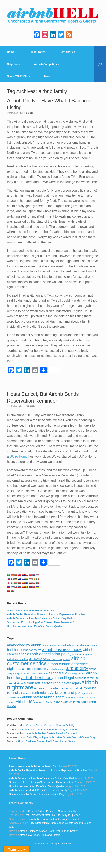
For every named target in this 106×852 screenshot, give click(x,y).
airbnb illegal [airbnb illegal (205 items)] (63, 678)
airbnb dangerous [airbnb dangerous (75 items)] (56, 669)
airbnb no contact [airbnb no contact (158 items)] (47, 688)
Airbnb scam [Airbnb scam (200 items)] (53, 697)
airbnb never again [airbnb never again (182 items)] (65, 683)
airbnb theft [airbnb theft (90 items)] (71, 697)
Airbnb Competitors (46, 64)
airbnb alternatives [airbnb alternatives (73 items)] (51, 645)
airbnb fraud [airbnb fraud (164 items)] (58, 673)
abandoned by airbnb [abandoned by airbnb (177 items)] (24, 645)
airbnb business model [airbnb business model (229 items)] (62, 649)
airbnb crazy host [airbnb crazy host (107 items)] (59, 659)
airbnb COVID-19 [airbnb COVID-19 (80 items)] (38, 659)
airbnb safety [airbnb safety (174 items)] (32, 697)
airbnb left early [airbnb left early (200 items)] (37, 683)
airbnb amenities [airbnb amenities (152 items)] (73, 645)
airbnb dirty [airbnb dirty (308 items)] (77, 668)
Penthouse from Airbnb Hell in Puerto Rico (31, 610)
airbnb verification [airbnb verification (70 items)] (44, 702)
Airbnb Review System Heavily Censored (53, 733)
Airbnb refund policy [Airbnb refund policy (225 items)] (67, 692)
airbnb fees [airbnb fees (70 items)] (42, 673)
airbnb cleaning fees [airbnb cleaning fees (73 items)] (82, 654)
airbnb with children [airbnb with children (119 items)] (67, 702)
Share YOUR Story (18, 76)
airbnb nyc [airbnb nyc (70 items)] (24, 693)
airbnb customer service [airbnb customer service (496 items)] (46, 661)
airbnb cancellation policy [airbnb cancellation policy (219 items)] (49, 654)
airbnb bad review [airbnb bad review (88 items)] (31, 650)
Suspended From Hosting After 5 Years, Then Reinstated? (40, 622)
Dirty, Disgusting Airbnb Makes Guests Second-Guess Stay (61, 737)
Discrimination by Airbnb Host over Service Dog (36, 794)
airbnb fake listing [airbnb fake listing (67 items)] (27, 673)
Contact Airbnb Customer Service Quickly (50, 725)
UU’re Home (18, 456)
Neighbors (13, 64)
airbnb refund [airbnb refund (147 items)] (39, 693)
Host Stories (67, 52)
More (47, 76)
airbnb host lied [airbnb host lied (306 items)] (36, 677)
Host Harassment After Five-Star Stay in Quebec (35, 626)
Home (10, 52)
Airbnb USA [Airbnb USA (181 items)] (25, 702)
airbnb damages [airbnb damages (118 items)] (36, 668)
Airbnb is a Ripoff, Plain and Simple (39, 834)
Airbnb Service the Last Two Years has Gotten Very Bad (39, 618)
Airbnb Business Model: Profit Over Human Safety (46, 741)
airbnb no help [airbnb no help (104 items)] (70, 688)
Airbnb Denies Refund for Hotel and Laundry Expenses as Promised (46, 614)
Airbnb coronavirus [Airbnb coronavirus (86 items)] (17, 659)
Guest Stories (37, 52)
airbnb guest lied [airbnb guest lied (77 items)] (76, 673)
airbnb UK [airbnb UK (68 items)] (84, 697)
